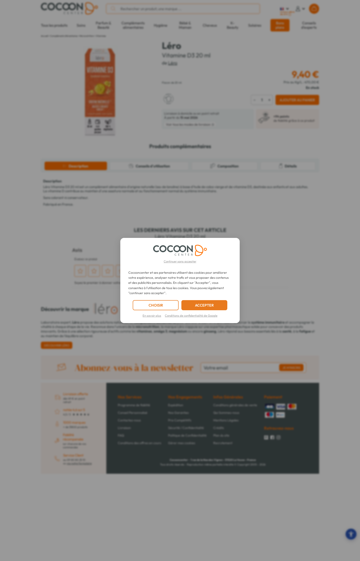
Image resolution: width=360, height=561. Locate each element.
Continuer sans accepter (180, 261)
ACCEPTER (204, 305)
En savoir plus (152, 315)
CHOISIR (156, 305)
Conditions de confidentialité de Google (191, 315)
